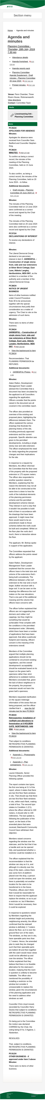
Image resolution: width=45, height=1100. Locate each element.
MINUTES (19, 153)
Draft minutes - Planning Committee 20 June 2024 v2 (23, 193)
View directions (14, 100)
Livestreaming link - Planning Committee (24, 115)
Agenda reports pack (21, 68)
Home (10, 30)
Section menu (22, 15)
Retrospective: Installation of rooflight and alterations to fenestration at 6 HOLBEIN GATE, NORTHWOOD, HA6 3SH (22, 723)
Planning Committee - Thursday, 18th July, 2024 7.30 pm (21, 49)
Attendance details (20, 57)
